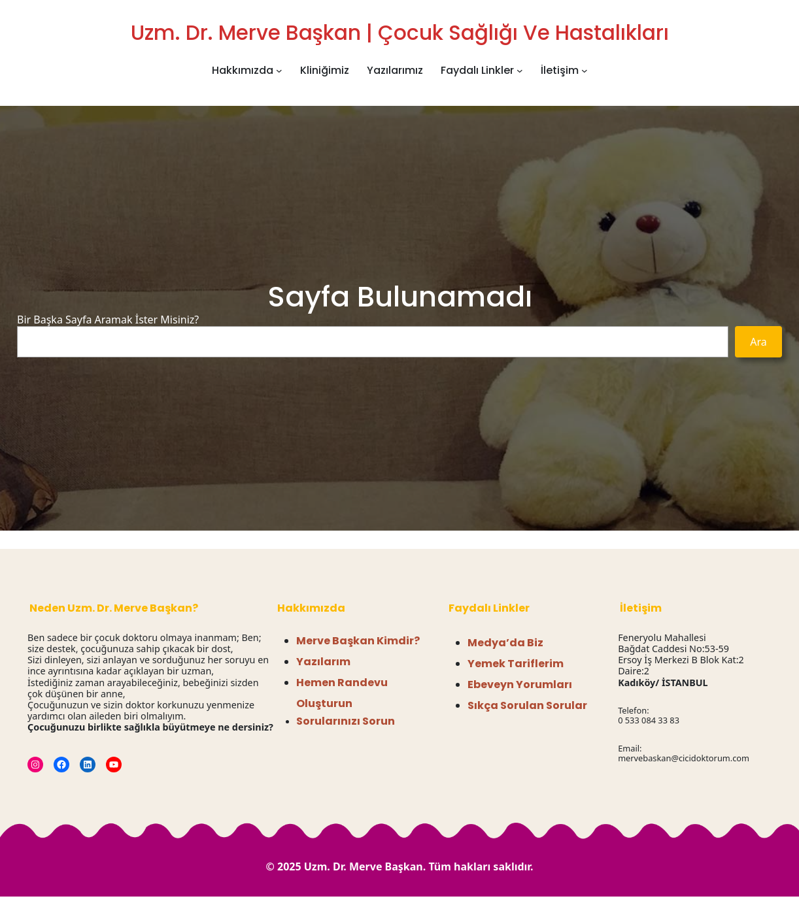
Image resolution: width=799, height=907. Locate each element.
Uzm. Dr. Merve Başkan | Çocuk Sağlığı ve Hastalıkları (400, 32)
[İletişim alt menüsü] (584, 70)
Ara (758, 342)
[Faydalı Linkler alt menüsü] (520, 70)
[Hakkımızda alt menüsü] (279, 70)
